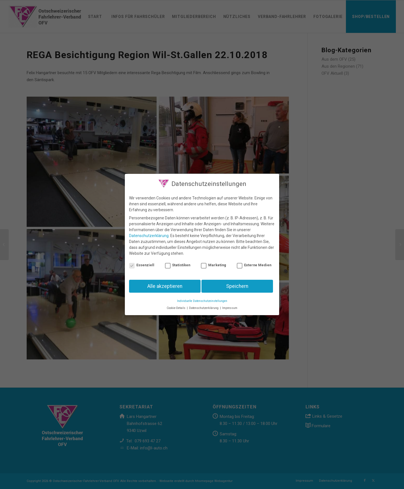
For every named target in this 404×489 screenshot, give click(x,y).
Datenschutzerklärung (149, 235)
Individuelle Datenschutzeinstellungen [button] (202, 301)
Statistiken (177, 265)
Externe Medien (254, 265)
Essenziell (141, 265)
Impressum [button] (229, 308)
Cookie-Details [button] (176, 308)
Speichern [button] (237, 286)
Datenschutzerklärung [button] (204, 308)
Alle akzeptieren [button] (164, 286)
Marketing (213, 265)
